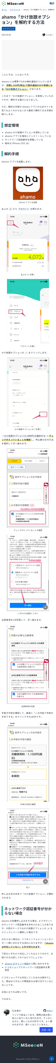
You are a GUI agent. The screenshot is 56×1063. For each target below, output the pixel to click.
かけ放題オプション (16, 89)
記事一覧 (46, 1029)
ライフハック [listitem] (8, 28)
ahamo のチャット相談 (17, 963)
